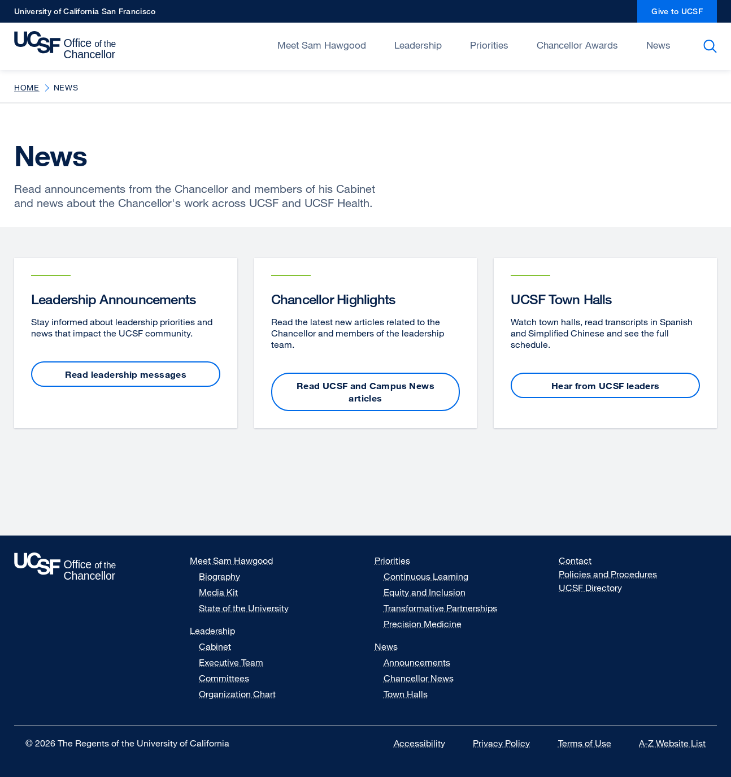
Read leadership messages (126, 374)
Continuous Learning (426, 576)
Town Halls (406, 694)
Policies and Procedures (608, 574)
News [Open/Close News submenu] (658, 45)
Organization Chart (237, 694)
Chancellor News (419, 678)
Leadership (212, 630)
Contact (575, 560)
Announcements (417, 662)
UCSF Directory (597, 587)
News (386, 646)
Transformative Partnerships (440, 608)
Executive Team (231, 662)
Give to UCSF (684, 14)
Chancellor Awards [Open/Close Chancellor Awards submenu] (577, 45)
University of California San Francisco (84, 14)
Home (27, 87)
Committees (224, 678)
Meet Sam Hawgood (231, 560)
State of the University (244, 608)
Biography (219, 576)
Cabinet (215, 646)
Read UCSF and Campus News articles (365, 392)
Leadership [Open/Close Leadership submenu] (418, 45)
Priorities (392, 560)
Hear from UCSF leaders (605, 385)
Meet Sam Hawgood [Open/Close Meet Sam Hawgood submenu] (321, 45)
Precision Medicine (423, 623)
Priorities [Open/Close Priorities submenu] (489, 45)
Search (712, 46)
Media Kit (225, 592)
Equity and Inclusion (424, 592)
